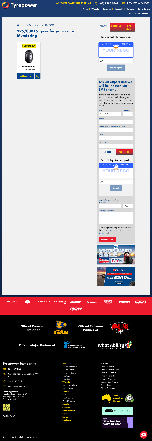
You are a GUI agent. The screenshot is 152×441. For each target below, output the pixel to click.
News (137, 13)
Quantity (126, 110)
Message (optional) (106, 210)
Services (107, 9)
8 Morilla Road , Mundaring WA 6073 (22, 375)
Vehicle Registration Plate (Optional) (109, 201)
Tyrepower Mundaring (73, 3)
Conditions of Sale (31, 437)
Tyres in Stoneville (108, 376)
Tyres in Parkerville (108, 372)
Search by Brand (69, 373)
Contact (130, 9)
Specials (119, 9)
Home (20, 25)
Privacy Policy (113, 230)
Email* (101, 134)
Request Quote (107, 239)
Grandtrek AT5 (28, 66)
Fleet (131, 13)
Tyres (85, 9)
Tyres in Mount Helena (110, 369)
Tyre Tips (66, 379)
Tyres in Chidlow (107, 366)
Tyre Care (66, 376)
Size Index (105, 363)
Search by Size (68, 370)
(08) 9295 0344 (108, 3)
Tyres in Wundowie (108, 379)
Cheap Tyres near (108, 388)
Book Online (144, 9)
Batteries (65, 395)
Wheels (95, 9)
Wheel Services (68, 401)
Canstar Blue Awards (109, 382)
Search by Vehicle (69, 366)
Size (100, 110)
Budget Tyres (106, 385)
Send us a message (16, 386)
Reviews (145, 13)
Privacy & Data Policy (17, 437)
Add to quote (25, 76)
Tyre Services (67, 398)
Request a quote (135, 3)
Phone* (112, 126)
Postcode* (103, 142)
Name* (102, 118)
